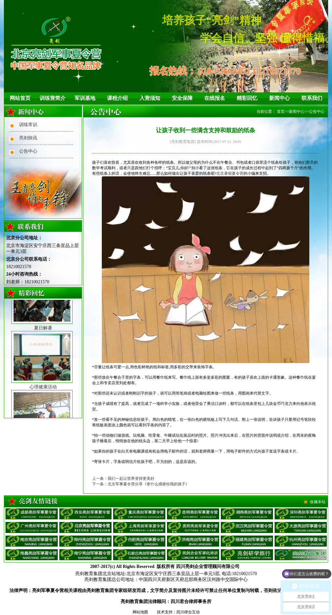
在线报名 (214, 98)
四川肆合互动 (188, 612)
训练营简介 (52, 98)
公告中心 (28, 151)
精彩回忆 (247, 98)
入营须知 (149, 98)
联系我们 (312, 98)
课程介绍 (117, 98)
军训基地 (85, 98)
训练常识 (28, 124)
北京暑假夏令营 (229, 173)
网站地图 (140, 612)
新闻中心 (279, 98)
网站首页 (20, 98)
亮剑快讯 (28, 138)
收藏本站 (318, 502)
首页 (281, 111)
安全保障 (182, 98)
